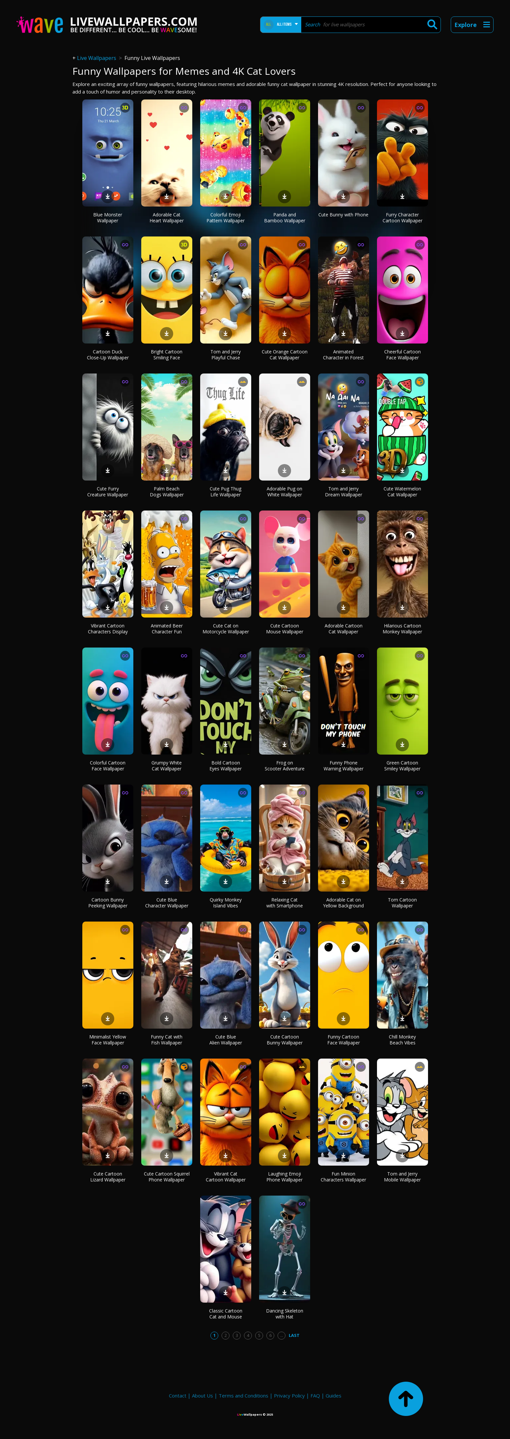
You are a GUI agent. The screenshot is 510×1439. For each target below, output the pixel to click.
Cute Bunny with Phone (343, 214)
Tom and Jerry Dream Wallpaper (343, 491)
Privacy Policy (289, 1395)
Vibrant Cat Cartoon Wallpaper (226, 1177)
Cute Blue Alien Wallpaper (225, 1040)
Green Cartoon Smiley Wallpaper (402, 766)
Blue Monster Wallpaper (107, 217)
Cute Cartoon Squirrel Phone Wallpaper (167, 1177)
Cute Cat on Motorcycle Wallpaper (225, 629)
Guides (333, 1395)
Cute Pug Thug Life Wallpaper (225, 491)
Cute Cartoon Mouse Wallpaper (284, 629)
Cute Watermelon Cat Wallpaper (402, 491)
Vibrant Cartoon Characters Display (108, 629)
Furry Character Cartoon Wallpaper (402, 217)
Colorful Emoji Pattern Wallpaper (225, 217)
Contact (177, 1395)
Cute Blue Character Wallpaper (166, 903)
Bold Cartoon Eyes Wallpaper (225, 766)
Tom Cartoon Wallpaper (402, 903)
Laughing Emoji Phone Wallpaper (284, 1177)
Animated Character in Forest (343, 354)
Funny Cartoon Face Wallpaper (343, 1040)
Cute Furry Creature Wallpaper (107, 491)
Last (294, 1335)
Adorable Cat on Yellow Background (343, 903)
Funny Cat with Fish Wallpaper (166, 1040)
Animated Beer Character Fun (167, 629)
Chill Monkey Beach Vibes (402, 1040)
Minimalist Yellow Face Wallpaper (107, 1040)
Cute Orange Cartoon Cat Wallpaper (285, 354)
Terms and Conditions (243, 1395)
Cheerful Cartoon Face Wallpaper (402, 354)
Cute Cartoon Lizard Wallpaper (107, 1177)
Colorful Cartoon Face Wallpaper (107, 766)
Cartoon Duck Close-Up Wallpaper (108, 354)
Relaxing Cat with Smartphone (284, 903)
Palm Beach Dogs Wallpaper (167, 491)
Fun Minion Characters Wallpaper (343, 1177)
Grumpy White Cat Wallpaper (166, 766)
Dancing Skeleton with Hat (284, 1314)
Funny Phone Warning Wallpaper (343, 766)
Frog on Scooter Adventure (285, 766)
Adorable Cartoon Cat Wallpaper (343, 629)
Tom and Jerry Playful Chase (225, 354)
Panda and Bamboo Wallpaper (284, 217)
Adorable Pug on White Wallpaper (284, 491)
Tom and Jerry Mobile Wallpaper (402, 1177)
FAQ (315, 1395)
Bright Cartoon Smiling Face (166, 354)
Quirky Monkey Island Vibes (226, 903)
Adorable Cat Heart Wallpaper (166, 217)
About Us (202, 1395)
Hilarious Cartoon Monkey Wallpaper (402, 629)
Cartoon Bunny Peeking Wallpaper (107, 903)
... (281, 1335)
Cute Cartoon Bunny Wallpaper (285, 1040)
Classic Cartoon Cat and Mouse (225, 1314)
